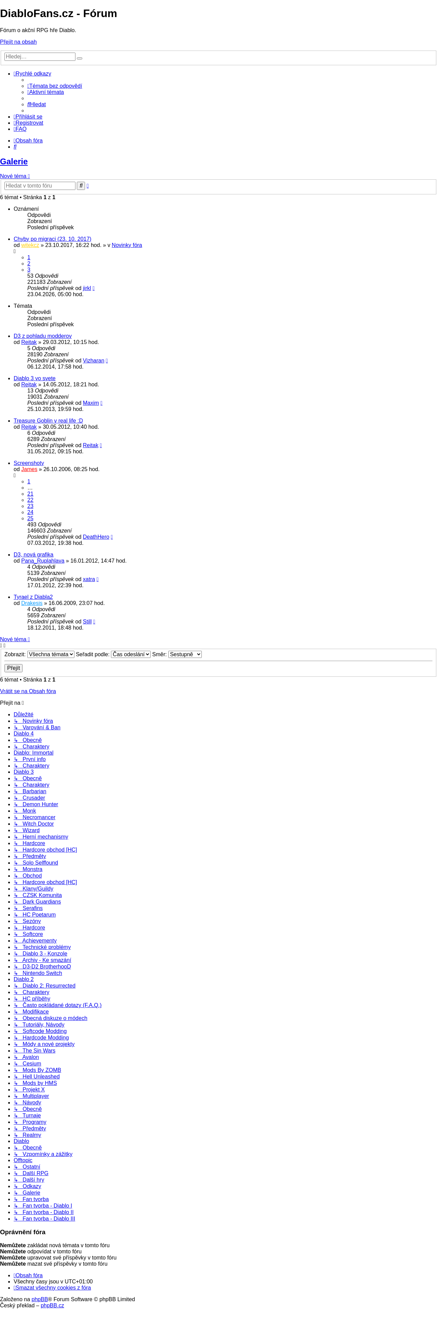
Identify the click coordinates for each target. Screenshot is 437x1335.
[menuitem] (54, 86)
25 (30, 518)
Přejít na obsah (18, 42)
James (29, 469)
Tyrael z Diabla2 (33, 597)
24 (30, 512)
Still (87, 621)
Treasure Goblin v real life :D (48, 421)
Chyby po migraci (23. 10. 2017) (52, 239)
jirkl (87, 288)
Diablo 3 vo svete (35, 378)
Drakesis (31, 603)
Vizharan (93, 360)
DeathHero (96, 537)
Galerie (14, 161)
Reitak (29, 342)
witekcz (30, 245)
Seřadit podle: (113, 654)
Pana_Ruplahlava (42, 561)
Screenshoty (29, 463)
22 (30, 500)
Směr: (177, 654)
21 (30, 494)
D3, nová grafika (34, 555)
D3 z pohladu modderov (43, 336)
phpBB (40, 1299)
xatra (89, 579)
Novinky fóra (127, 245)
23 (30, 506)
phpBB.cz (52, 1305)
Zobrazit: (39, 654)
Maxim (91, 403)
